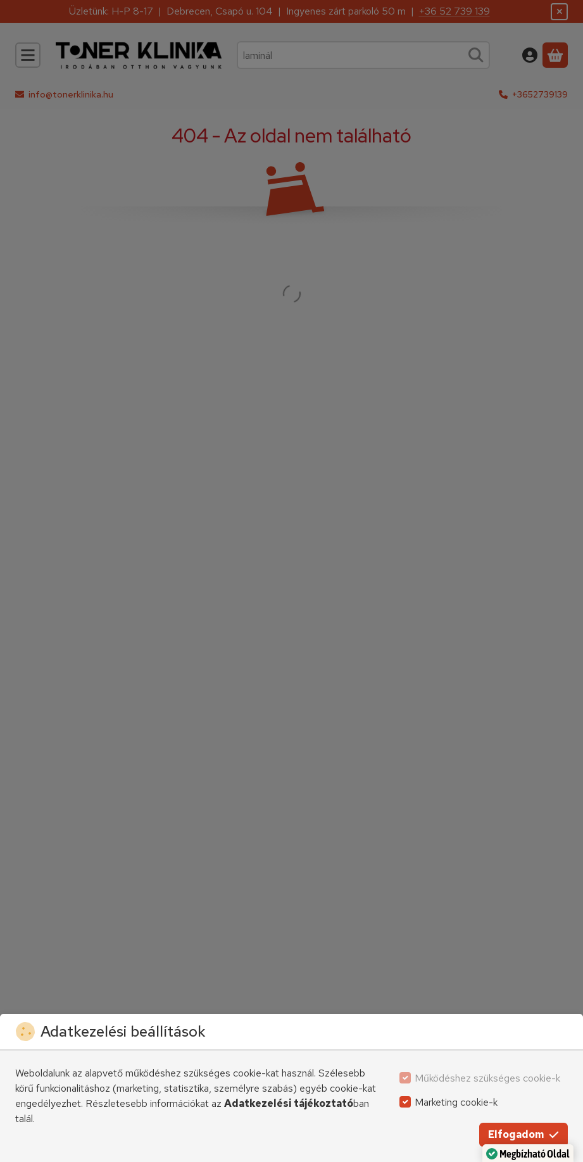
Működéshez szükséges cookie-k (487, 1078)
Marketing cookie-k (456, 1102)
